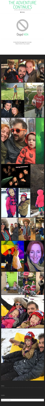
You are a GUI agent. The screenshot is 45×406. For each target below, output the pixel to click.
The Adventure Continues (22, 4)
